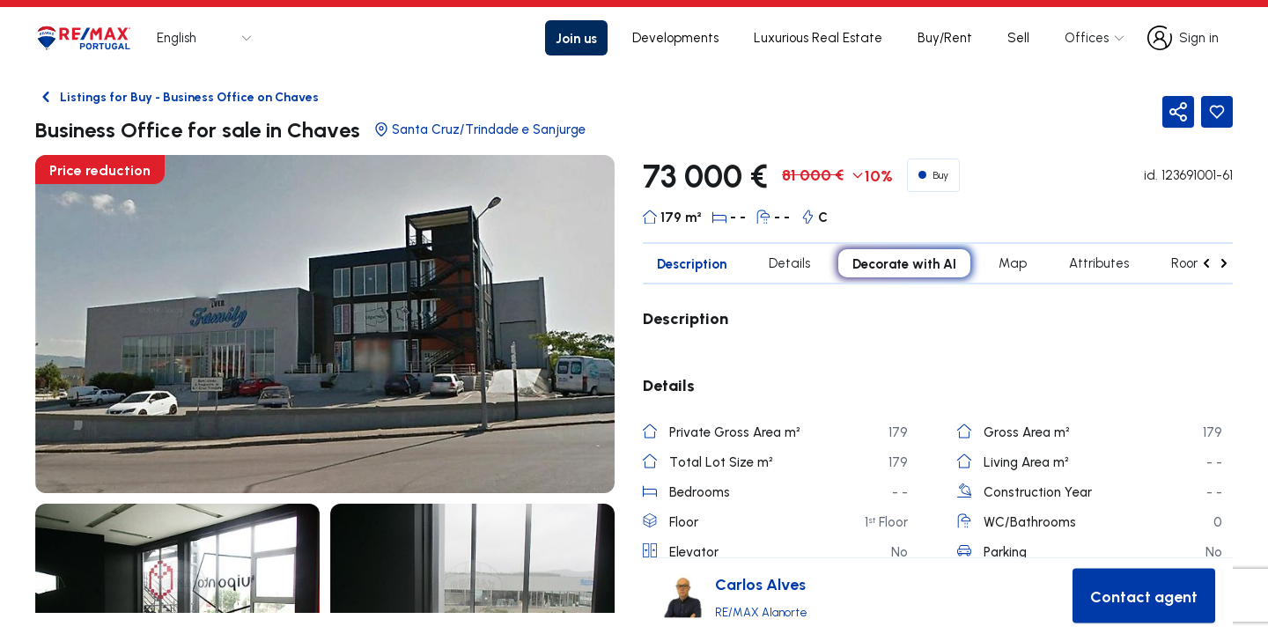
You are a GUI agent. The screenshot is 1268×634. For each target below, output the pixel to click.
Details (789, 262)
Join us (576, 38)
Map (1013, 262)
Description (691, 263)
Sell (1018, 37)
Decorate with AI (904, 263)
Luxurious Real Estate (818, 37)
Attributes (1099, 262)
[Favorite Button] (1217, 112)
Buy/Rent (945, 37)
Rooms (1190, 262)
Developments (675, 37)
